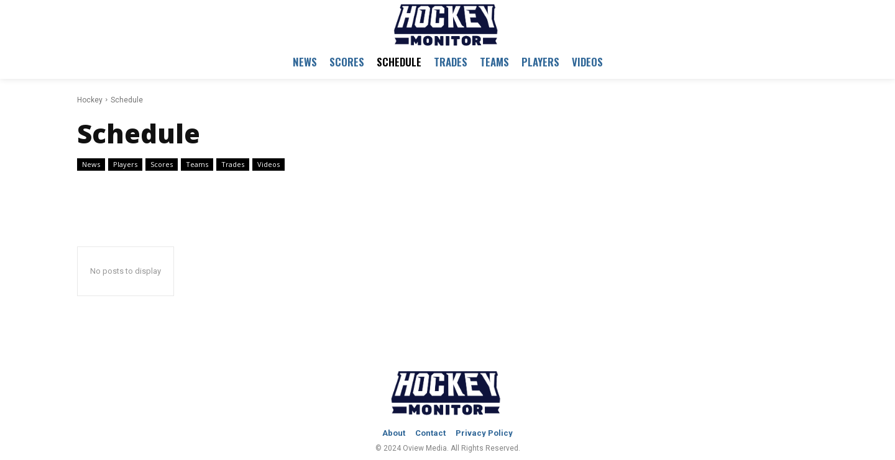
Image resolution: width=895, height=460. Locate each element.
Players (125, 164)
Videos (268, 164)
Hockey (90, 100)
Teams (197, 164)
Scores (161, 164)
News (91, 164)
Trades (232, 164)
